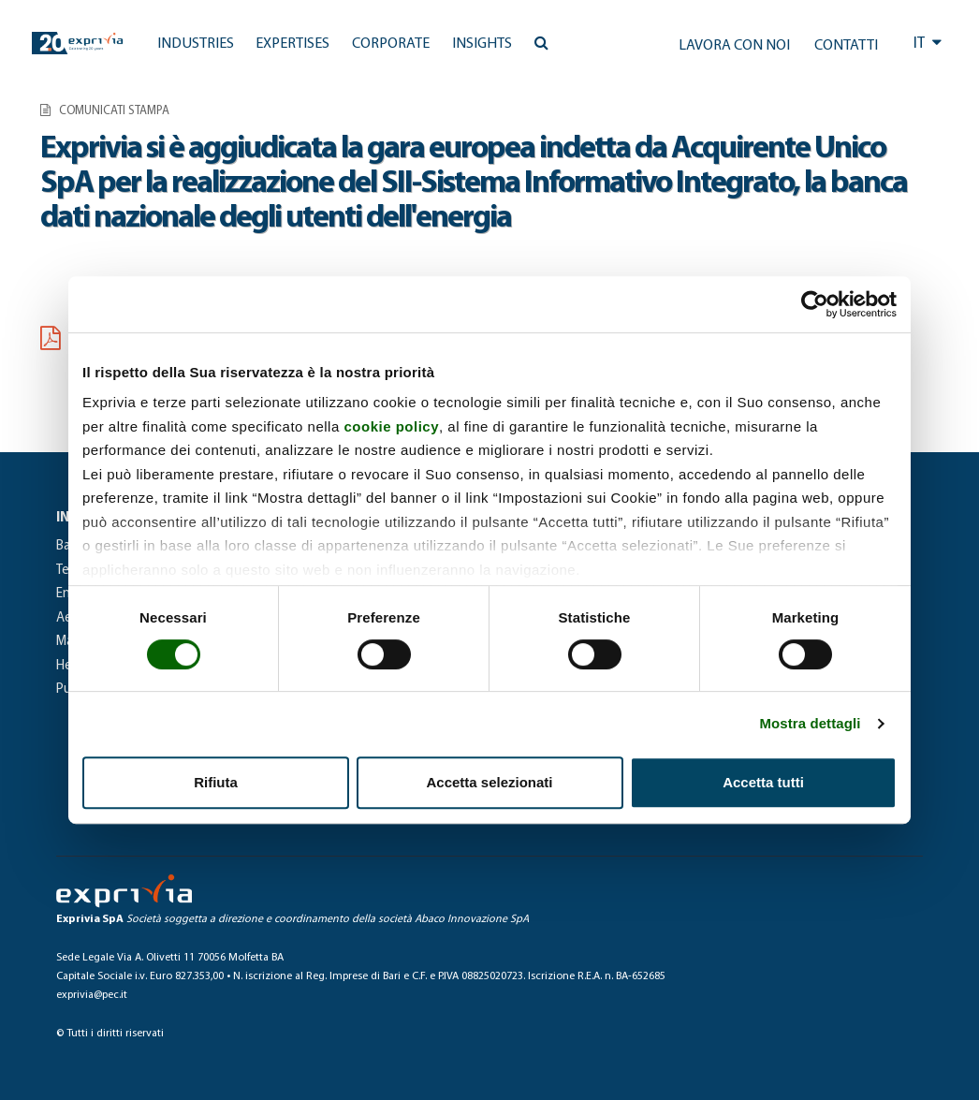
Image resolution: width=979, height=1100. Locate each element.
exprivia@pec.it (91, 995)
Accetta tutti (763, 782)
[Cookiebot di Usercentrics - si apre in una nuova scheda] (815, 304)
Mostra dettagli (809, 723)
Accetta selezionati (489, 782)
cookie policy (391, 426)
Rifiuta (216, 782)
